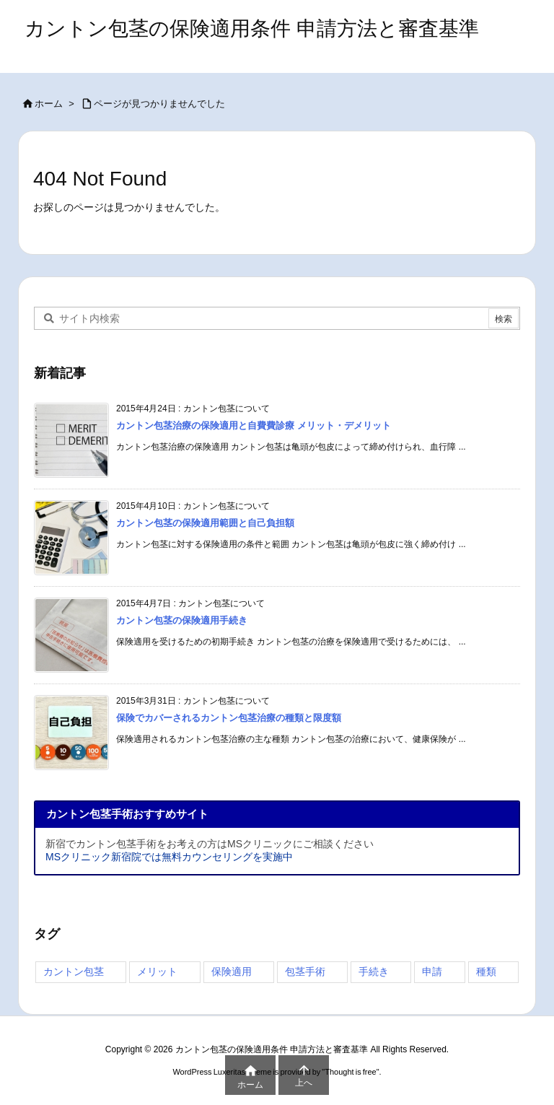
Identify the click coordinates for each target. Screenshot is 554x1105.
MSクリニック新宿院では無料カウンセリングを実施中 (169, 856)
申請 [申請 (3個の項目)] (432, 971)
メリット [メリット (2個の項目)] (157, 971)
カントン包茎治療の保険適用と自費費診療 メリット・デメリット (253, 425)
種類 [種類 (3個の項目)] (486, 971)
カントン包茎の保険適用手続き (181, 620)
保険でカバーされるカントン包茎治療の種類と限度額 (228, 717)
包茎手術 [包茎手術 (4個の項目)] (305, 971)
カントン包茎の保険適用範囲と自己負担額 (205, 522)
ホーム (49, 103)
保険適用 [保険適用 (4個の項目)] (231, 971)
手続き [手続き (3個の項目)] (374, 971)
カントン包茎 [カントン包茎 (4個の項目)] (73, 971)
